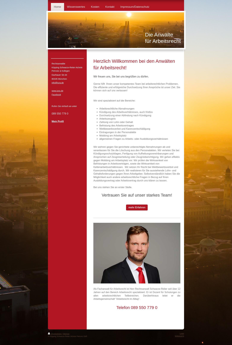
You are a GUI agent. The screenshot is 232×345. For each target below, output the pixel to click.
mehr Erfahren (136, 207)
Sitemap (66, 334)
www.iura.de (57, 91)
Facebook (56, 94)
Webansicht (179, 336)
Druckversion (55, 334)
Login (182, 334)
